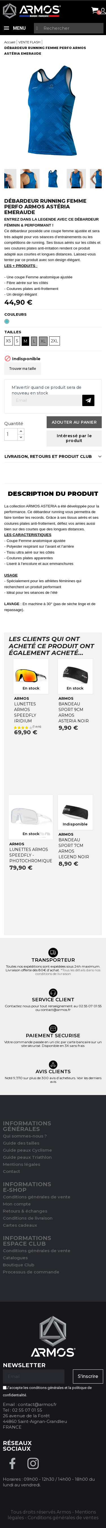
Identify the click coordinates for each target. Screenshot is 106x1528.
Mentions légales (21, 1164)
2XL (54, 340)
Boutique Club (18, 1264)
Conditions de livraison (28, 1218)
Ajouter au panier (74, 422)
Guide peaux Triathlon (27, 1157)
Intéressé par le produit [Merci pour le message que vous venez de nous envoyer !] (74, 438)
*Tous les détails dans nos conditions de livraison (68, 972)
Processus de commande (31, 1272)
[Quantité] (11, 434)
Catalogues (15, 1257)
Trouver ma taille (22, 368)
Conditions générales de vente (36, 1197)
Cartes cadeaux (20, 1225)
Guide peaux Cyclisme (27, 1150)
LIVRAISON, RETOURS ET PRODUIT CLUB (48, 456)
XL (43, 341)
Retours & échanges (25, 1211)
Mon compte (17, 1204)
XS (8, 340)
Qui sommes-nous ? (25, 1136)
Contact (11, 1171)
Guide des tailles (21, 1143)
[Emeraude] (8, 323)
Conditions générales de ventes (63, 1517)
